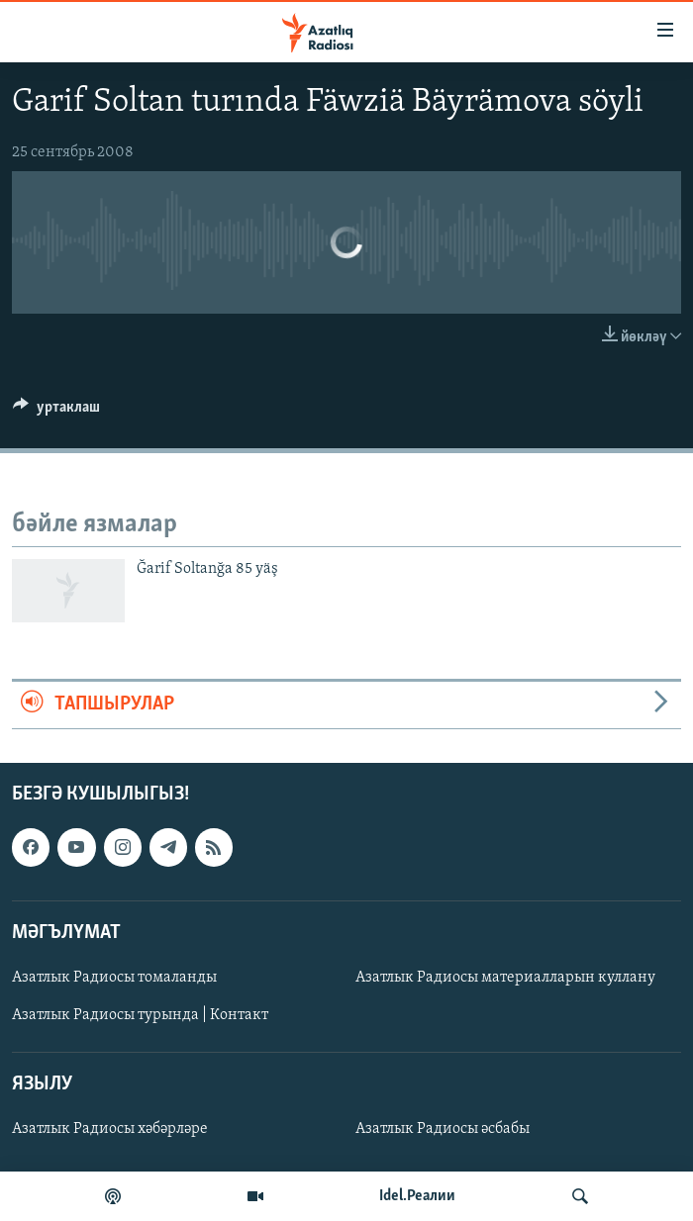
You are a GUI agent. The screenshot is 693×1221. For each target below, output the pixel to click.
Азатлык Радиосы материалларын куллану (505, 977)
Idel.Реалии (417, 1196)
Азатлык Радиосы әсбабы (442, 1129)
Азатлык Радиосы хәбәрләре (110, 1129)
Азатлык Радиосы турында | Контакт (140, 1015)
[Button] (56, 411)
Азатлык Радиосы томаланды (114, 977)
